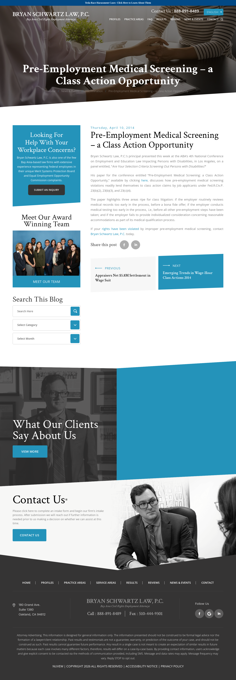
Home (26, 581)
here (144, 180)
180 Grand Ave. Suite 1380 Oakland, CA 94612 (32, 608)
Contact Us (29, 534)
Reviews (175, 19)
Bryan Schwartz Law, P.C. (108, 234)
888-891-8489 (186, 11)
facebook (124, 244)
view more (30, 450)
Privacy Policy (172, 665)
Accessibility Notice (142, 665)
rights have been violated (120, 229)
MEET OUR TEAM (46, 281)
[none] (213, 12)
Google (209, 612)
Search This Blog (38, 299)
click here (28, 509)
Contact (212, 19)
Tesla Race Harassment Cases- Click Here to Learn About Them (118, 3)
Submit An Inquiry (46, 190)
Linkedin (135, 244)
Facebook (199, 612)
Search (75, 311)
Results (161, 19)
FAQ (150, 19)
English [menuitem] (212, 12)
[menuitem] (213, 12)
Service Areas (106, 581)
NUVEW (58, 665)
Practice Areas (134, 19)
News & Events (193, 19)
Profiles (114, 19)
